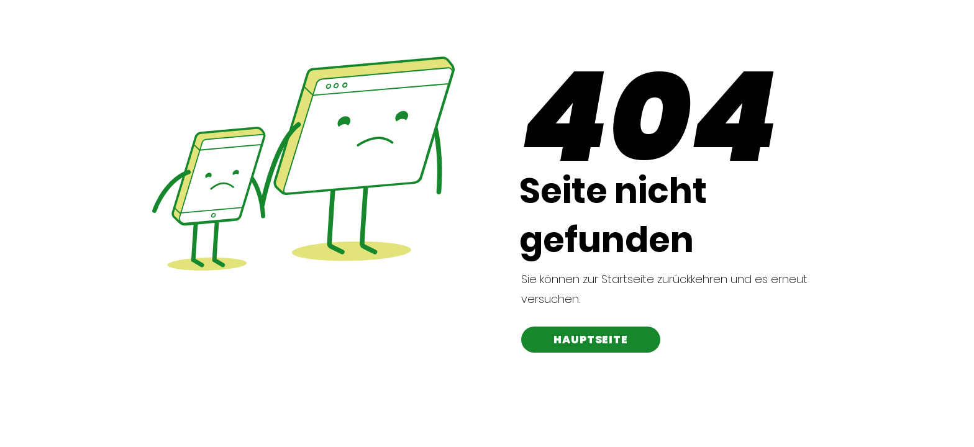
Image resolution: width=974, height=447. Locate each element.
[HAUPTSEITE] (590, 340)
